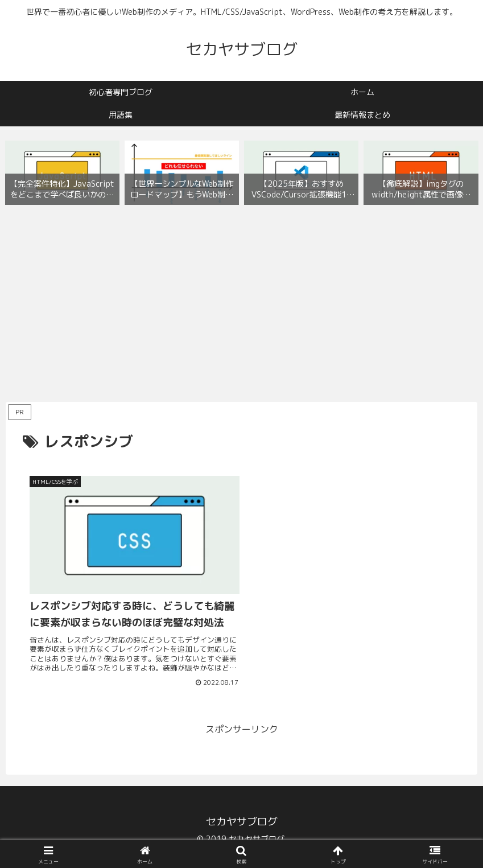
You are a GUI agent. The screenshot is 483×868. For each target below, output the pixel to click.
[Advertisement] (241, 306)
